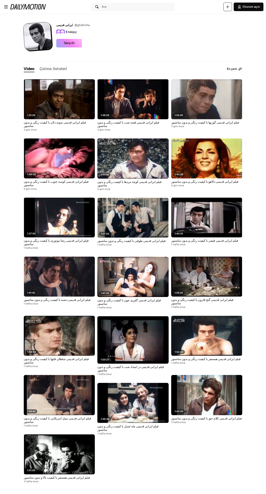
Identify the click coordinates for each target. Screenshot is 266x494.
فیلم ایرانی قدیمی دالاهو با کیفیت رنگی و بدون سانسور (204, 182)
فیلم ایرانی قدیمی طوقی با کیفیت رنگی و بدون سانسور (131, 241)
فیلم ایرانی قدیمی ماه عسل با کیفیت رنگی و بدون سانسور (128, 428)
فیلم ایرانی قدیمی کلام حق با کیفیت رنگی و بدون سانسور (206, 418)
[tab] (29, 69)
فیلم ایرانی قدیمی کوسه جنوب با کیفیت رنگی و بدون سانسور (56, 183)
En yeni (234, 69)
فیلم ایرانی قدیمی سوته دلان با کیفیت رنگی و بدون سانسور (55, 124)
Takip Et (69, 43)
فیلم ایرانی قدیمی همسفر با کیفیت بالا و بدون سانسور (57, 477)
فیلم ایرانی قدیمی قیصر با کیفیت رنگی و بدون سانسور (204, 241)
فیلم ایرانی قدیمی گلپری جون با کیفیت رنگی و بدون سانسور (129, 302)
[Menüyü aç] (6, 7)
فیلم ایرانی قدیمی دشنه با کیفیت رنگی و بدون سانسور (57, 300)
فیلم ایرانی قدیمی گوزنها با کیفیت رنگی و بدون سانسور (205, 122)
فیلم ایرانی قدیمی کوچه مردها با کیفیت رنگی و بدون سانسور (129, 183)
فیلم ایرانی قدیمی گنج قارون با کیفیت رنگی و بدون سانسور (202, 301)
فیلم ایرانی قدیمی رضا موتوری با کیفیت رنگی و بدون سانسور (56, 242)
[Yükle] (227, 7)
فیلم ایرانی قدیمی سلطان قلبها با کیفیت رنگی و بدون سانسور (56, 360)
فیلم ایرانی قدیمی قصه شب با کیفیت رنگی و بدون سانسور (128, 124)
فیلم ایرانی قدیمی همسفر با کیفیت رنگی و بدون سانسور (206, 359)
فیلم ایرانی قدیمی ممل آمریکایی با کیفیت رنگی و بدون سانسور (57, 420)
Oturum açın (248, 7)
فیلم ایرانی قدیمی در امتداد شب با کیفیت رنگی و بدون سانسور (130, 368)
